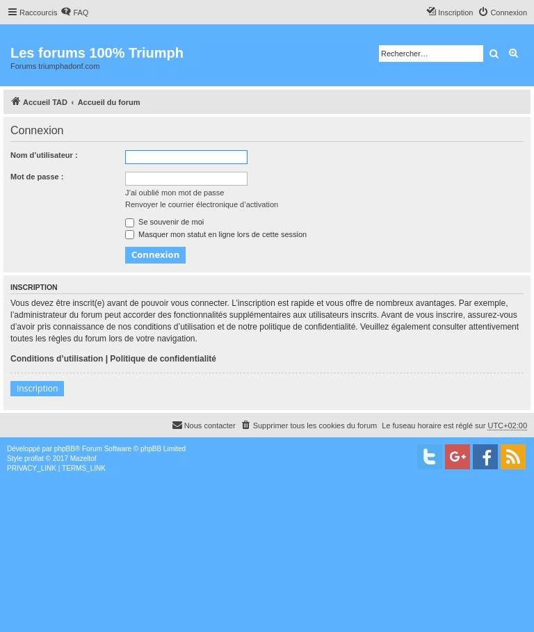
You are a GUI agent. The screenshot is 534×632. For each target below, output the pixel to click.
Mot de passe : (36, 176)
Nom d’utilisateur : (44, 155)
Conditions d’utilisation (56, 359)
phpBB (64, 449)
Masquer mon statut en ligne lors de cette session (216, 234)
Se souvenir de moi (164, 222)
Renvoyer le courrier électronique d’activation (201, 204)
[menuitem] (74, 12)
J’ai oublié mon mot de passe (174, 192)
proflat (34, 458)
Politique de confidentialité (163, 359)
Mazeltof (83, 458)
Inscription (37, 388)
